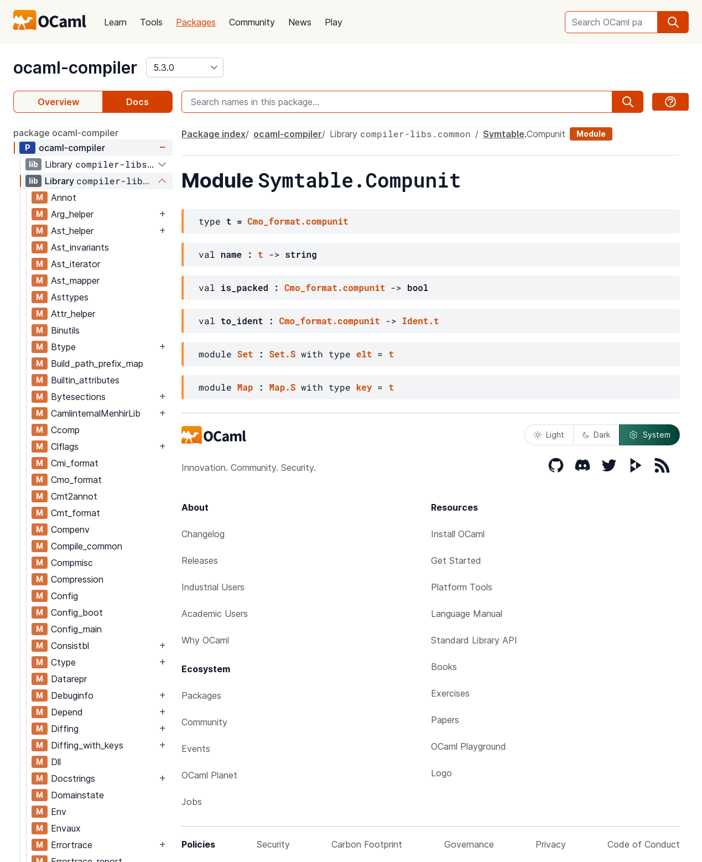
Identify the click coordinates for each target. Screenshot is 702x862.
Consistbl (70, 645)
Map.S (282, 387)
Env (58, 811)
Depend (67, 712)
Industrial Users (213, 587)
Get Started (456, 560)
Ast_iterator (75, 263)
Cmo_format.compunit (297, 221)
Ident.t (420, 320)
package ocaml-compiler (65, 132)
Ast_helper (72, 230)
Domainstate (77, 795)
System (649, 435)
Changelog (203, 533)
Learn (115, 22)
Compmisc (72, 562)
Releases (199, 560)
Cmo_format (76, 479)
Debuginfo (72, 695)
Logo (441, 772)
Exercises (450, 693)
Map (245, 387)
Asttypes (70, 297)
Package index (213, 133)
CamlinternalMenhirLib (96, 413)
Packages (196, 22)
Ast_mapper (75, 280)
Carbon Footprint (366, 844)
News (299, 22)
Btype (63, 346)
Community (252, 22)
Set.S (282, 354)
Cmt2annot (74, 496)
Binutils (65, 330)
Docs (137, 101)
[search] (673, 22)
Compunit (546, 133)
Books (444, 666)
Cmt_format (75, 512)
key (364, 387)
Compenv (70, 529)
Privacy (550, 844)
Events (195, 748)
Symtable (503, 133)
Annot (63, 197)
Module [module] (591, 133)
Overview (58, 101)
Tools (151, 22)
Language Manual (466, 613)
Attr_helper (73, 313)
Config (64, 595)
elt (364, 354)
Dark (596, 434)
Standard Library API (474, 640)
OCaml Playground (468, 746)
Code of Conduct (643, 844)
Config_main (76, 629)
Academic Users (214, 613)
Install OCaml (458, 533)
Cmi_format (74, 463)
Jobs (191, 801)
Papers (445, 719)
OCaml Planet (209, 775)
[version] (184, 67)
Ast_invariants (80, 247)
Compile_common (86, 546)
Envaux (66, 828)
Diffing (65, 728)
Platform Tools (461, 587)
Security (273, 844)
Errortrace (71, 844)
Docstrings (73, 778)
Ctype (63, 662)
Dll (56, 761)
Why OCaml (205, 640)
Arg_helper (72, 214)
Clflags (65, 446)
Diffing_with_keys (87, 745)
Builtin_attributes (85, 380)
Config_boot (77, 612)
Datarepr (69, 678)
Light (549, 434)
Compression (77, 579)
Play (333, 22)
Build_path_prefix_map (97, 363)
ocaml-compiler (75, 67)
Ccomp (65, 429)
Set (245, 354)
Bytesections (78, 396)
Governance (469, 844)
